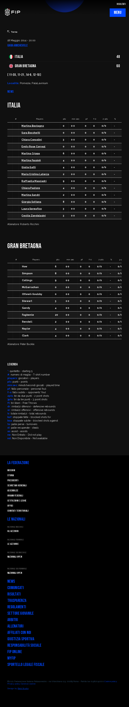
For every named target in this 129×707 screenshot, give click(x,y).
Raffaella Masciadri (34, 181)
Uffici (10, 505)
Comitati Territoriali (18, 510)
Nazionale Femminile (15, 540)
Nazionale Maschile (15, 527)
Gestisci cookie (28, 684)
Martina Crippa (31, 153)
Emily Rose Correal (33, 146)
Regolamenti (16, 607)
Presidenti (12, 480)
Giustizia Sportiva (20, 639)
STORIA (10, 475)
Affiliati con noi (19, 632)
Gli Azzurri (12, 531)
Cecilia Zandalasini (34, 215)
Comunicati (15, 587)
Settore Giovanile (20, 613)
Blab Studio (23, 688)
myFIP (11, 658)
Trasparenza (16, 600)
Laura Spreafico (32, 208)
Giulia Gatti (29, 167)
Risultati (14, 594)
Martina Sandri (31, 195)
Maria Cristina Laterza (35, 174)
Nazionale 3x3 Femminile (17, 569)
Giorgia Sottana (31, 201)
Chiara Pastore (31, 188)
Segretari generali (17, 485)
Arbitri (12, 619)
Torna (12, 31)
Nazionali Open (14, 556)
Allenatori (15, 626)
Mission (11, 470)
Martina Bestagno (33, 125)
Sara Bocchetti (31, 132)
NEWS (10, 91)
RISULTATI (121, 4)
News (11, 581)
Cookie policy (110, 681)
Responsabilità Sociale (24, 645)
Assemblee (12, 490)
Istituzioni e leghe (16, 500)
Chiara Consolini (32, 139)
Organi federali (15, 495)
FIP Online (14, 651)
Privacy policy (13, 684)
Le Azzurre (13, 544)
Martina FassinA (31, 160)
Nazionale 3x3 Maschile (16, 552)
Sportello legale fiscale (26, 664)
